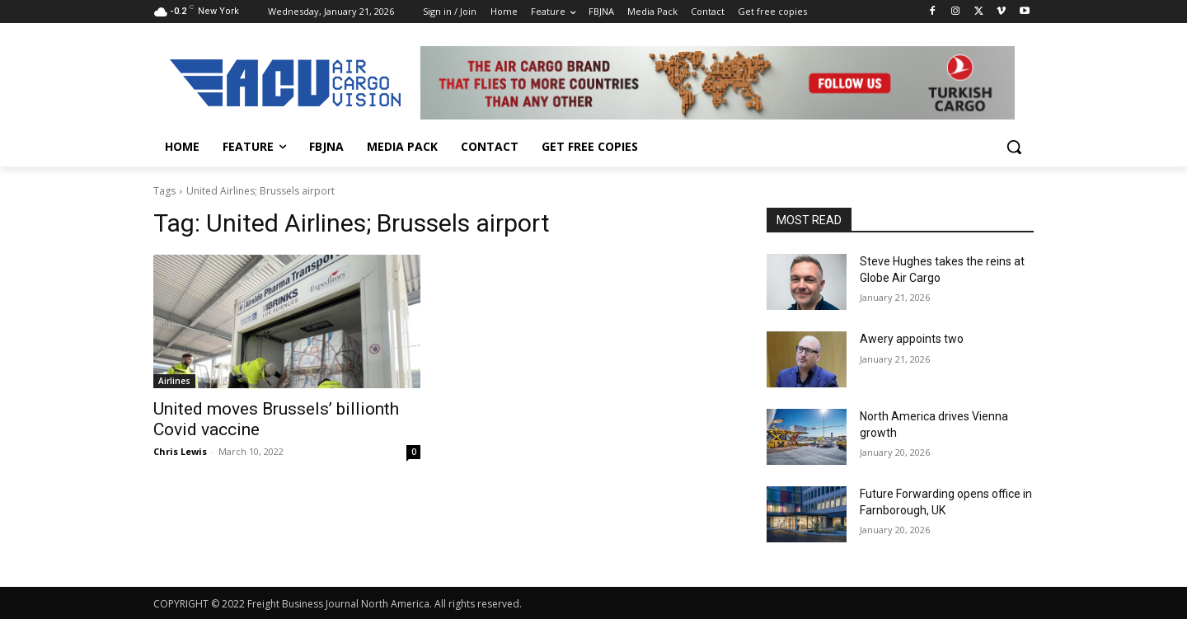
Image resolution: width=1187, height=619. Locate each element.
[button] (1014, 146)
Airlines (174, 381)
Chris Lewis (180, 451)
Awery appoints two (912, 338)
